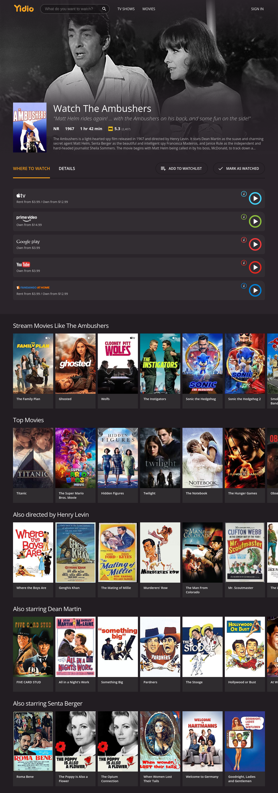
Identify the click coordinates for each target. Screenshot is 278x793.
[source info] (243, 194)
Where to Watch (31, 168)
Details (67, 168)
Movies (148, 9)
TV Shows (126, 9)
